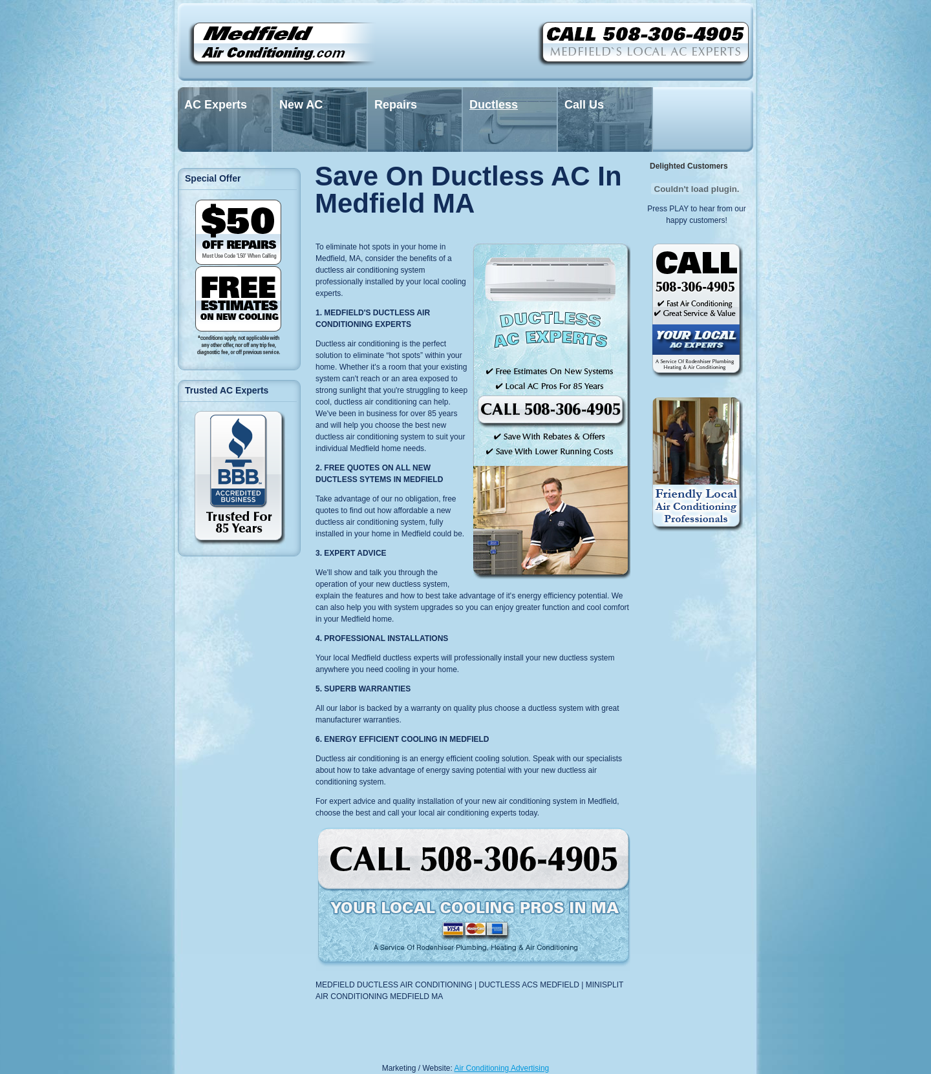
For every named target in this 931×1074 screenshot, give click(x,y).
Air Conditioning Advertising (502, 1068)
